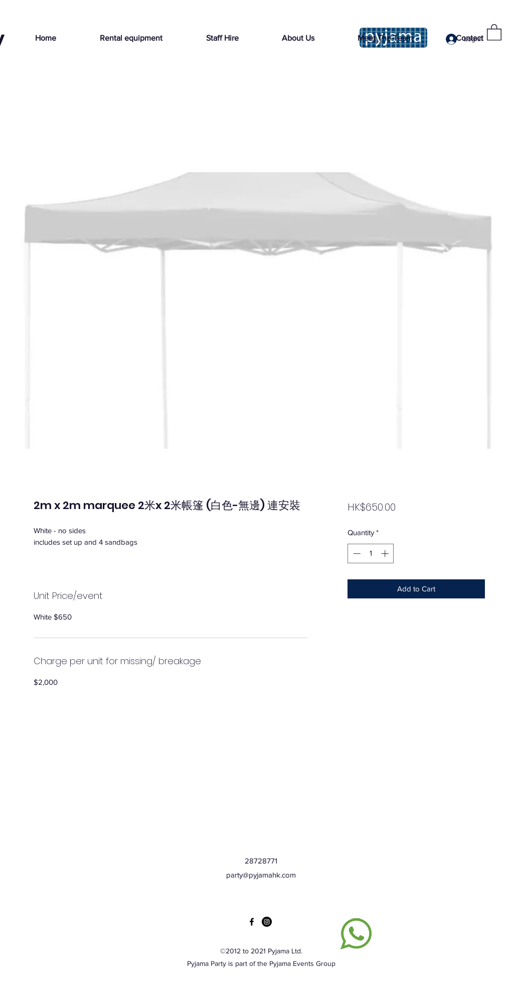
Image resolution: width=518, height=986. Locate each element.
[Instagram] (267, 922)
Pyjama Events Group (302, 963)
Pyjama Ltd (284, 951)
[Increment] (386, 553)
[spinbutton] (371, 553)
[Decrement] (356, 553)
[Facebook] (252, 922)
